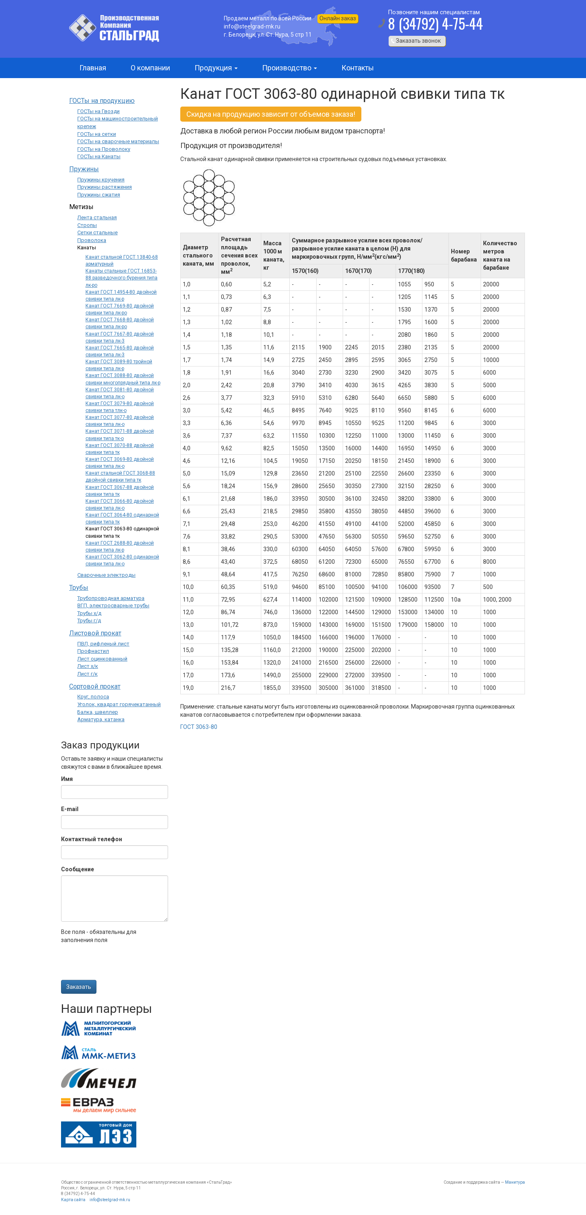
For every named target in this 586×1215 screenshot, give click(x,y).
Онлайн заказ (337, 18)
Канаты (86, 247)
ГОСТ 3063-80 (198, 727)
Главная (92, 67)
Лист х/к (87, 666)
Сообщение (77, 869)
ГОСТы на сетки (96, 134)
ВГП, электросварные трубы (113, 605)
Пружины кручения (101, 180)
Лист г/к (87, 674)
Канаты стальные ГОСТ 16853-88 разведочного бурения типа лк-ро (121, 278)
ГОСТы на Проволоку (103, 149)
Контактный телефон (91, 839)
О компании (150, 67)
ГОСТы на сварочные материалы (118, 141)
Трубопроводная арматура (110, 598)
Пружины (84, 169)
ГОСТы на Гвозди (98, 111)
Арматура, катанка (101, 719)
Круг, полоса (93, 697)
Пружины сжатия (98, 195)
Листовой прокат (95, 633)
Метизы (81, 207)
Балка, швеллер (97, 712)
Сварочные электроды (106, 575)
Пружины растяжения (104, 187)
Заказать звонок (418, 40)
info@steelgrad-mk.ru (110, 1200)
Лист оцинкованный (102, 659)
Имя (67, 779)
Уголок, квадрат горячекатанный (119, 704)
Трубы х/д (89, 613)
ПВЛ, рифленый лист (103, 644)
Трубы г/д (89, 620)
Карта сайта (73, 1200)
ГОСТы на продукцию (102, 101)
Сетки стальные (97, 232)
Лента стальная (97, 217)
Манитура (515, 1182)
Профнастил (93, 651)
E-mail (70, 809)
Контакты (357, 67)
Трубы (78, 587)
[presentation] (123, 964)
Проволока (91, 240)
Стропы (87, 225)
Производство (289, 67)
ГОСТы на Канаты (98, 156)
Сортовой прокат (94, 686)
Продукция (216, 67)
